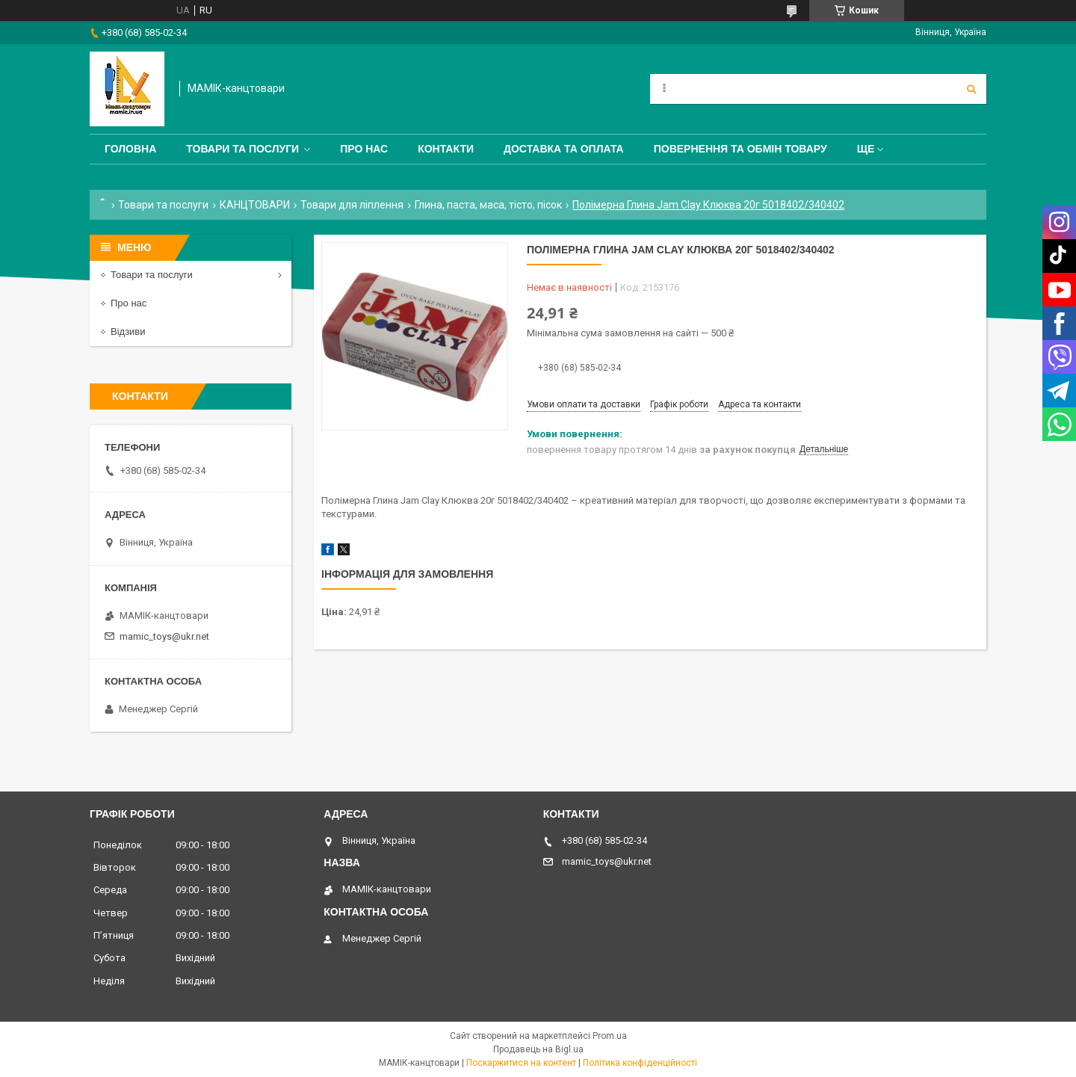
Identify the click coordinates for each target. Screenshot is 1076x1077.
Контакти (446, 149)
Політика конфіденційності (640, 1063)
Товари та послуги (242, 149)
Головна (130, 149)
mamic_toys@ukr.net (164, 636)
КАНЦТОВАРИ (255, 205)
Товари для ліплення (352, 205)
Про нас (364, 149)
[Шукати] (971, 89)
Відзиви (128, 331)
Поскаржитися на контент (521, 1063)
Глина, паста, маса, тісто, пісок (488, 205)
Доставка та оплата (564, 149)
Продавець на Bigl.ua (538, 1049)
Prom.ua (610, 1036)
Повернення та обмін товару (740, 149)
